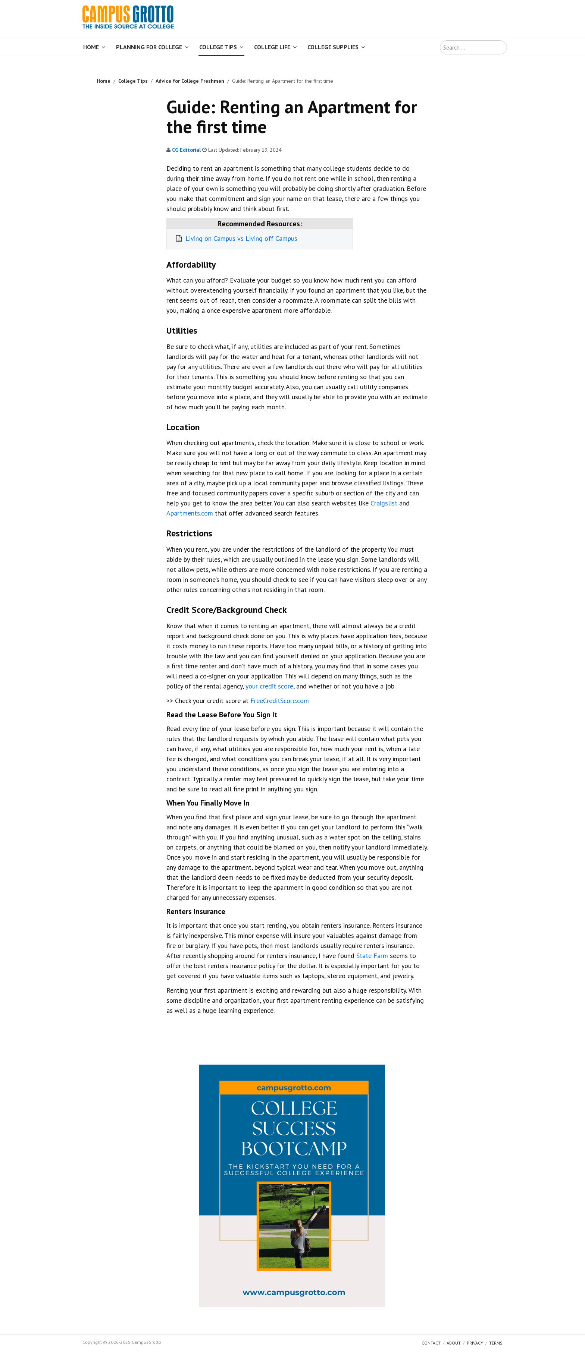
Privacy (475, 1343)
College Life (272, 47)
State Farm (372, 955)
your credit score (269, 686)
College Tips (218, 47)
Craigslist (383, 503)
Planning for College (149, 47)
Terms (496, 1343)
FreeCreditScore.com (279, 700)
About (454, 1343)
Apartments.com (189, 513)
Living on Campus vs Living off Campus (240, 238)
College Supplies (333, 47)
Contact (431, 1343)
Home (91, 47)
